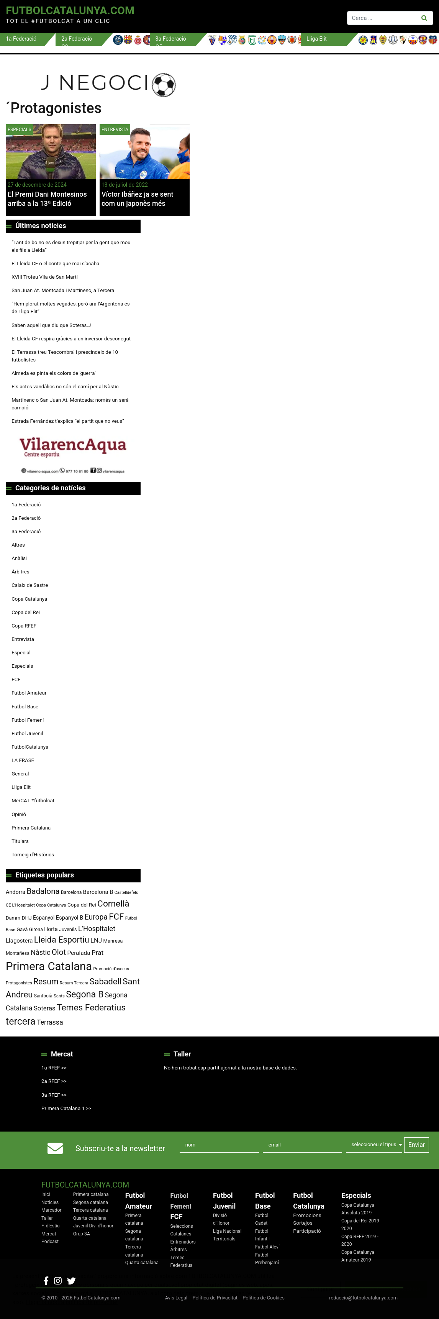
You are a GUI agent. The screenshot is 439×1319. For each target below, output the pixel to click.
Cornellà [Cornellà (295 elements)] (113, 903)
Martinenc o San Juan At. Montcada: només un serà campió (70, 404)
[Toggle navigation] (244, 16)
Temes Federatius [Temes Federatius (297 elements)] (91, 1007)
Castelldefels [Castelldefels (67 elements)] (126, 892)
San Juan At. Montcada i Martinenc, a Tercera (62, 290)
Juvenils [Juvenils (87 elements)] (68, 929)
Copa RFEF (23, 626)
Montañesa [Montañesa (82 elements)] (17, 953)
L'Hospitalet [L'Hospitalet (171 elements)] (96, 929)
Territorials (224, 1239)
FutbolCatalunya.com (70, 10)
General (20, 774)
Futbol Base (24, 707)
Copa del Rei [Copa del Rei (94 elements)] (81, 905)
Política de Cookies (263, 1298)
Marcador (51, 1210)
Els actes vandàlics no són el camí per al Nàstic (65, 386)
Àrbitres (20, 572)
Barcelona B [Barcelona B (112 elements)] (98, 892)
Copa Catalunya (29, 599)
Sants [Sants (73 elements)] (59, 996)
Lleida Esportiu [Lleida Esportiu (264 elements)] (61, 939)
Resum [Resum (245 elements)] (46, 981)
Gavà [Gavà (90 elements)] (22, 929)
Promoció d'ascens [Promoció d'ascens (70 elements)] (111, 968)
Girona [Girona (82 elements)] (36, 929)
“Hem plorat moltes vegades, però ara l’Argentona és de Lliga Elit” (70, 307)
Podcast (50, 1241)
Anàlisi (19, 558)
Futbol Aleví (267, 1247)
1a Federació (26, 505)
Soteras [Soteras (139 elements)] (45, 1008)
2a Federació (26, 518)
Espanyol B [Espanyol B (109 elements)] (69, 917)
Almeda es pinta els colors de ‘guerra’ (53, 373)
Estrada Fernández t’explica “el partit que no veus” (67, 421)
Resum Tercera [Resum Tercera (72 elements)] (74, 983)
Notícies (50, 1202)
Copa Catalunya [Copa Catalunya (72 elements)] (51, 905)
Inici (45, 1194)
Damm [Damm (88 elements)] (13, 918)
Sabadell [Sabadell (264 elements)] (105, 981)
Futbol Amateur (28, 693)
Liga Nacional (227, 1231)
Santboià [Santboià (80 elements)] (43, 996)
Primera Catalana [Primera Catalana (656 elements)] (49, 966)
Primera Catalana (31, 828)
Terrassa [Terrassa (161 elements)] (50, 1022)
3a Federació (26, 531)
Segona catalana (90, 1202)
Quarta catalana (89, 1218)
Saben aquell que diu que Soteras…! (51, 325)
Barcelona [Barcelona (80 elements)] (71, 892)
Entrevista (115, 129)
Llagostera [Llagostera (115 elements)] (19, 940)
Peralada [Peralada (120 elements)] (78, 952)
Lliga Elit (21, 787)
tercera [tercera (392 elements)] (21, 1021)
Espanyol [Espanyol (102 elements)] (44, 918)
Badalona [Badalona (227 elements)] (42, 891)
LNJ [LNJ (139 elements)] (96, 940)
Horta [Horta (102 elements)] (50, 929)
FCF (15, 679)
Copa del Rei (25, 612)
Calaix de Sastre (29, 585)
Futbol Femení (27, 720)
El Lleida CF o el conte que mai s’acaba (55, 263)
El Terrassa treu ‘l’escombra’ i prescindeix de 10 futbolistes (64, 356)
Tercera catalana (90, 1210)
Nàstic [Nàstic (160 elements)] (40, 952)
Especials (19, 129)
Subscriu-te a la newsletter (120, 1148)
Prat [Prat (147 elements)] (97, 952)
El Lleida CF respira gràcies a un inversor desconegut (71, 339)
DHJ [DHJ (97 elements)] (26, 918)
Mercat (48, 1234)
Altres (18, 545)
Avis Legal (176, 1298)
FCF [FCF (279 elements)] (116, 916)
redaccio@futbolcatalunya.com (363, 1298)
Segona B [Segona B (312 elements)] (84, 994)
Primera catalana (91, 1194)
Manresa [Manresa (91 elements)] (113, 941)
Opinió (18, 814)
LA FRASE (22, 760)
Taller (47, 1218)
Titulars (20, 841)
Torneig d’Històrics (32, 854)
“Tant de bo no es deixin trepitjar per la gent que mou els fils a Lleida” (70, 246)
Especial (21, 652)
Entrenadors (183, 1242)
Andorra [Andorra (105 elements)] (15, 892)
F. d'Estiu (50, 1226)
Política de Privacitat (215, 1298)
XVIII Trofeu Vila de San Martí (44, 277)
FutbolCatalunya (29, 747)
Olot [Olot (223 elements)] (59, 952)
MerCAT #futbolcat (32, 800)
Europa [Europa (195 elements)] (96, 917)
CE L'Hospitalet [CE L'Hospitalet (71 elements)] (20, 905)
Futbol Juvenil (27, 733)
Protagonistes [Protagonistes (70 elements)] (19, 983)
